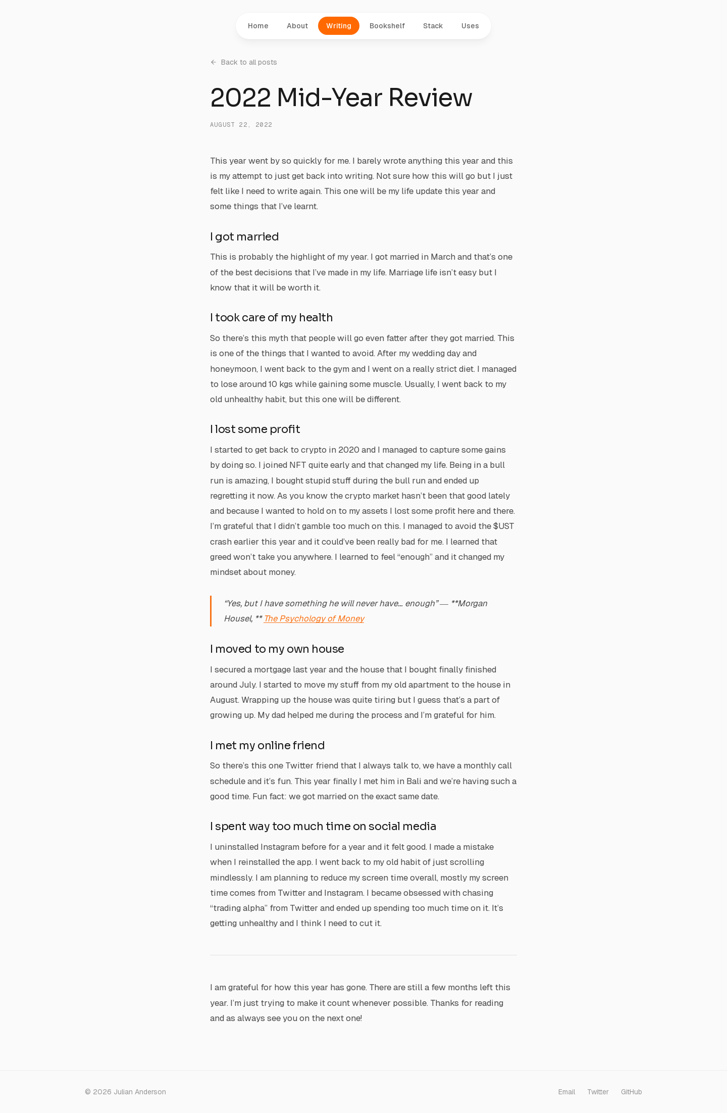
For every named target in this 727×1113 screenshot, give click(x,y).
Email (566, 1091)
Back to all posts (243, 62)
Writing (338, 25)
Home (258, 25)
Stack (433, 25)
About (297, 25)
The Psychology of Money (314, 618)
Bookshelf (387, 25)
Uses (470, 25)
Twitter (598, 1091)
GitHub (631, 1091)
